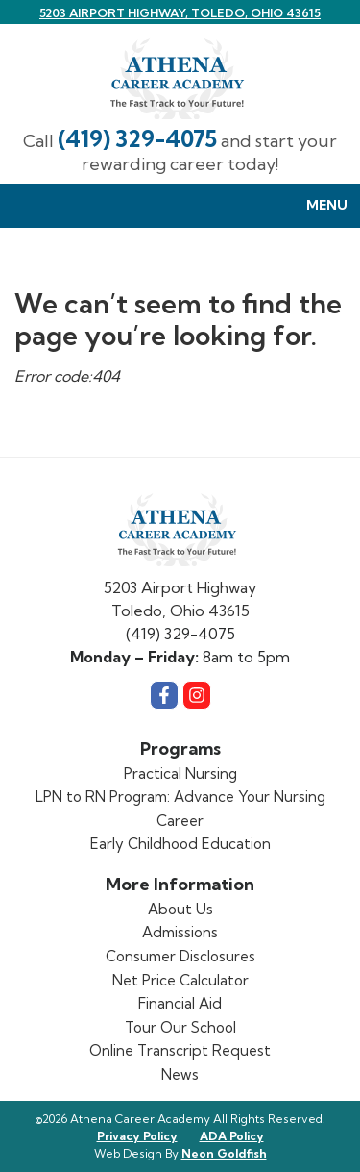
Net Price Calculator (180, 980)
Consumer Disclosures (180, 956)
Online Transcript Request (180, 1050)
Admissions (180, 932)
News (180, 1074)
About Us (180, 909)
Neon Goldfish (224, 1153)
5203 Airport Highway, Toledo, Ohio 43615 (180, 13)
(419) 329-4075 (137, 139)
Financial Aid (180, 1003)
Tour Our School (180, 1027)
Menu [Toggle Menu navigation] (317, 206)
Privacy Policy (137, 1136)
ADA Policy (232, 1136)
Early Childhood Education (180, 844)
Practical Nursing (180, 773)
